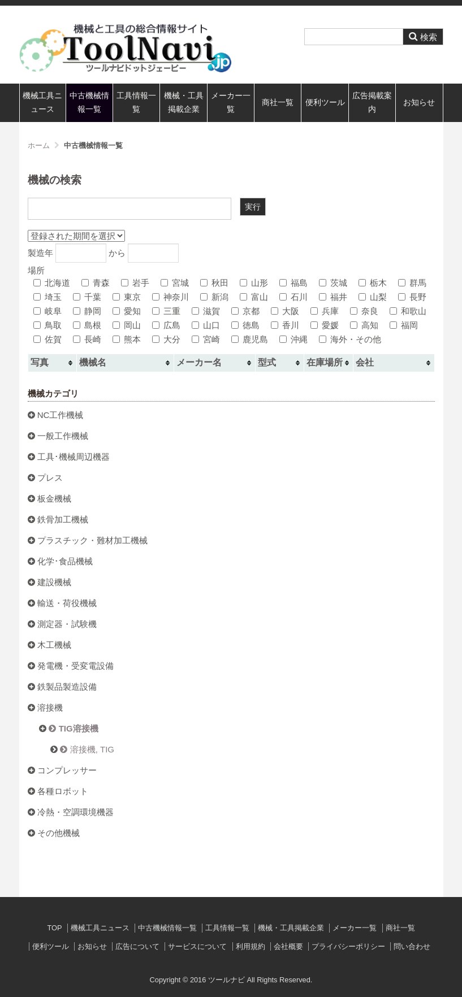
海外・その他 (350, 339)
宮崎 (206, 339)
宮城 (175, 283)
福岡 (404, 325)
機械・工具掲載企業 (184, 103)
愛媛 (324, 325)
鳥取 (47, 325)
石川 (293, 297)
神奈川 (170, 297)
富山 (254, 297)
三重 (166, 311)
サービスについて (197, 946)
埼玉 (47, 297)
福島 (293, 283)
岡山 (127, 325)
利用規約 (250, 946)
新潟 (214, 297)
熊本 (127, 339)
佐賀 (47, 339)
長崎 (87, 339)
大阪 (285, 311)
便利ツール (325, 102)
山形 (254, 283)
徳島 (245, 325)
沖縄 (293, 339)
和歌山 (408, 311)
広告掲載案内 (372, 103)
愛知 (127, 311)
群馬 (412, 283)
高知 (364, 325)
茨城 (333, 283)
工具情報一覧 (136, 103)
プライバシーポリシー (348, 946)
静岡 (87, 311)
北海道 (51, 283)
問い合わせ (412, 946)
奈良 (364, 311)
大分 (166, 339)
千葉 (87, 297)
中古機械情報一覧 (89, 103)
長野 (412, 297)
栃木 (373, 283)
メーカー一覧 (231, 103)
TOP (54, 928)
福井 (333, 297)
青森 (95, 283)
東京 (127, 297)
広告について (137, 946)
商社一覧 (277, 102)
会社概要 (288, 946)
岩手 (135, 283)
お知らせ (419, 102)
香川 (285, 325)
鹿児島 (249, 339)
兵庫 (324, 311)
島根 (87, 325)
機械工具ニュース (42, 103)
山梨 (373, 297)
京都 (245, 311)
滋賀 (206, 311)
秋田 (214, 283)
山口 (206, 325)
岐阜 (47, 311)
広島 (166, 325)
